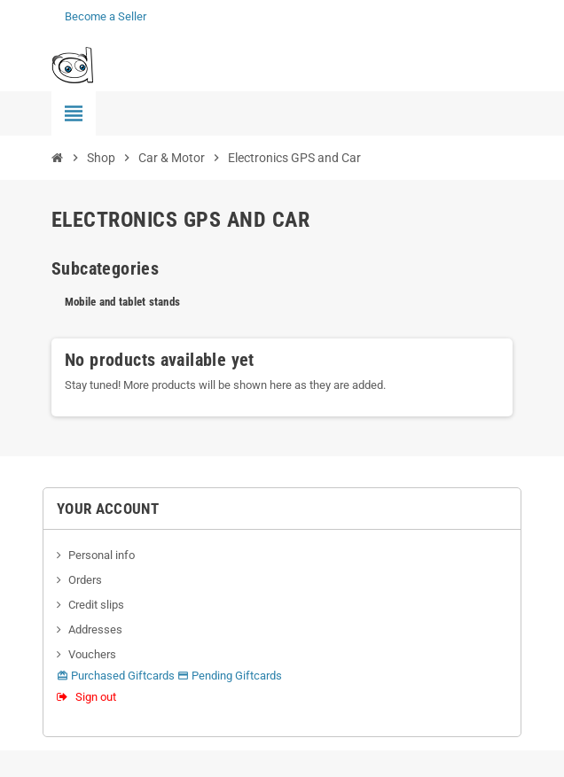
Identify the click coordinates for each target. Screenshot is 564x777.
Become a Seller (105, 16)
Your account (108, 508)
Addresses (95, 629)
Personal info (101, 555)
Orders (85, 580)
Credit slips (96, 604)
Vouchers (92, 654)
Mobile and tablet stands (122, 301)
